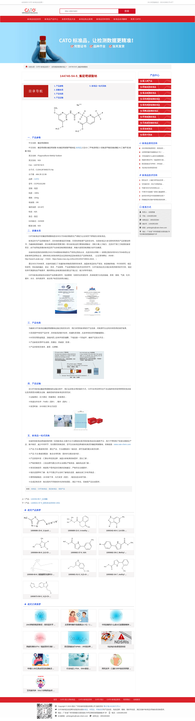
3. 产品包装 (58, 94)
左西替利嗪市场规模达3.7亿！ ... (153, 152)
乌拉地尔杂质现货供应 (116, 647)
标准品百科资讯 (103, 19)
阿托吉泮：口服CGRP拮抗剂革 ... (153, 180)
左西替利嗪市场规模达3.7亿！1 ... (78, 625)
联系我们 (126, 699)
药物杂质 (99, 709)
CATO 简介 (99, 699)
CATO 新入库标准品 (67, 699)
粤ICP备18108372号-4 (111, 706)
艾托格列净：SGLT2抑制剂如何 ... (41, 690)
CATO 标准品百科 (85, 699)
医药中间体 (147, 135)
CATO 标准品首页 (42, 67)
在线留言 (136, 699)
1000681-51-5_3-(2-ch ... (78, 574)
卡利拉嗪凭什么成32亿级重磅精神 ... (116, 625)
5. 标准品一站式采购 (97, 86)
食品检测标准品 (149, 93)
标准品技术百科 (150, 175)
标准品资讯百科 (150, 143)
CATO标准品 (42, 489)
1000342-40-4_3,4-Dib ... (116, 531)
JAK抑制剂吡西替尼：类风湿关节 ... (40, 625)
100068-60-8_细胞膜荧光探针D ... (40, 574)
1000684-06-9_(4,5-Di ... (41, 552)
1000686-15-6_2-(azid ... (41, 531)
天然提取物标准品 (150, 123)
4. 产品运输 (58, 98)
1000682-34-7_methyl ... (116, 574)
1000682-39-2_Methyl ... (116, 552)
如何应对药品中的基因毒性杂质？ (153, 196)
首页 (55, 699)
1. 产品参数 (58, 86)
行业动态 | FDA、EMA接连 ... (78, 669)
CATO (36, 179)
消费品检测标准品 (150, 111)
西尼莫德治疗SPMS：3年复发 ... (153, 164)
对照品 (92, 709)
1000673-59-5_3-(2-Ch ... (40, 596)
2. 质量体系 (58, 90)
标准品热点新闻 (86, 19)
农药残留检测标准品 (58, 67)
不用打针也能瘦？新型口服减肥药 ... (154, 192)
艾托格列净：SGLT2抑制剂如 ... (153, 184)
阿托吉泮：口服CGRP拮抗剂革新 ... (116, 669)
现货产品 (62, 489)
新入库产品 (147, 81)
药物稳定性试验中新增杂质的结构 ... (154, 200)
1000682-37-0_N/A (78, 552)
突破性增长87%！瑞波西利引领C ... (40, 647)
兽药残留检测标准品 (151, 105)
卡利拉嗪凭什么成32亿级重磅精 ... (153, 156)
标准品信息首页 (34, 19)
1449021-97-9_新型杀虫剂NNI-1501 (45, 503)
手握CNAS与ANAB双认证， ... (152, 188)
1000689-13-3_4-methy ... (78, 531)
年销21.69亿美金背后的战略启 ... (40, 669)
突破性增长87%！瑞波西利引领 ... (153, 160)
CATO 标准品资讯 (113, 699)
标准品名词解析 (120, 19)
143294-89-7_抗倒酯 (39, 499)
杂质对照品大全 (68, 19)
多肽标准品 (147, 129)
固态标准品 (53, 489)
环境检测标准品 (149, 117)
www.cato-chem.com (122, 444)
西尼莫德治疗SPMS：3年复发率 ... (78, 647)
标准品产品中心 (51, 19)
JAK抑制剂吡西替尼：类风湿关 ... (153, 148)
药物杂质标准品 (149, 87)
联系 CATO (136, 19)
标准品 (79, 148)
